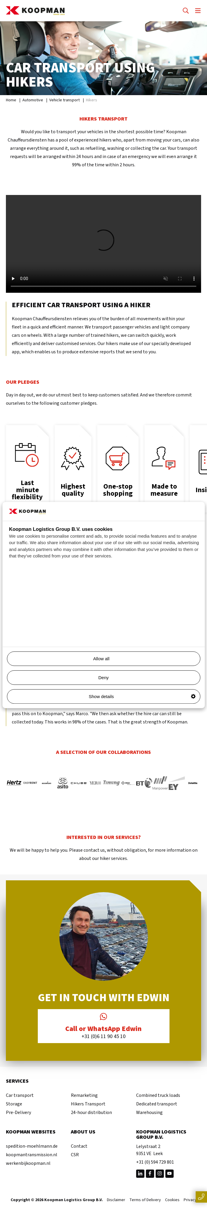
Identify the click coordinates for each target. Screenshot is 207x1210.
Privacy (190, 1200)
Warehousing (149, 1112)
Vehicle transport (64, 100)
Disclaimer (116, 1200)
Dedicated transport (156, 1104)
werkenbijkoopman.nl (28, 1163)
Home (11, 100)
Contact (79, 1146)
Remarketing (84, 1095)
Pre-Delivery (18, 1112)
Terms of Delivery (145, 1200)
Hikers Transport (88, 1104)
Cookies (172, 1200)
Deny (103, 677)
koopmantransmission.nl (31, 1155)
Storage (14, 1104)
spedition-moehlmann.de (32, 1146)
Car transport (20, 1095)
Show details (142, 696)
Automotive (32, 100)
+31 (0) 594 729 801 (155, 1162)
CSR (75, 1155)
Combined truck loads (158, 1095)
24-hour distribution (91, 1112)
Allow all (144, 658)
